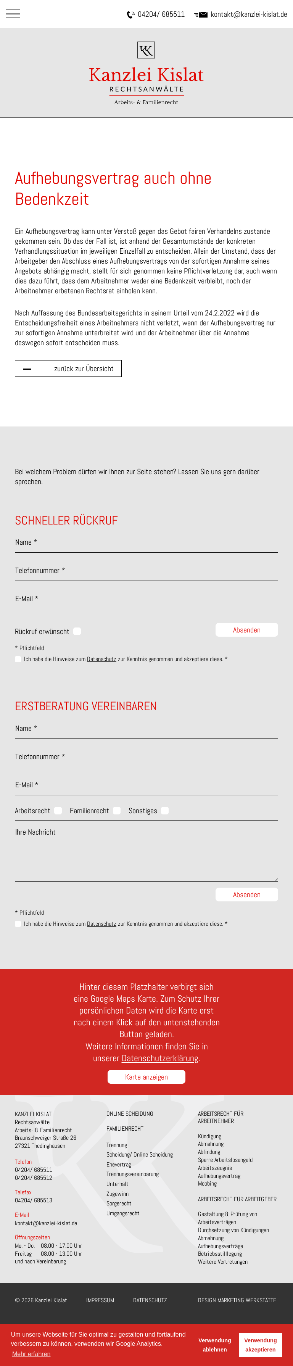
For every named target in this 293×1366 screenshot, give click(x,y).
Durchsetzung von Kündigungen (233, 1230)
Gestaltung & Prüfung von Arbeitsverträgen (227, 1218)
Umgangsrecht (123, 1213)
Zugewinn (117, 1194)
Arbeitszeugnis (215, 1168)
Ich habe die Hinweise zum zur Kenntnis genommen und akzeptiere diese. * (126, 659)
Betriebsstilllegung (220, 1254)
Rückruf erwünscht (42, 631)
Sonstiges (143, 811)
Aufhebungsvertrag (219, 1176)
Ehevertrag (118, 1164)
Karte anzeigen (146, 1077)
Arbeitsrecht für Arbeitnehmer (220, 1117)
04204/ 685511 (156, 14)
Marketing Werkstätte (246, 1300)
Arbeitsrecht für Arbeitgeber (237, 1199)
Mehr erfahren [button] (31, 1354)
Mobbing (207, 1183)
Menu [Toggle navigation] (13, 13)
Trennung (116, 1145)
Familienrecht (89, 811)
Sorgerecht (119, 1203)
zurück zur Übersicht (84, 368)
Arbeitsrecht (32, 811)
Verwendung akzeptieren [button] (260, 1345)
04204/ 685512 (33, 1178)
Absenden (247, 630)
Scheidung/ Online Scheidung (139, 1154)
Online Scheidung (129, 1114)
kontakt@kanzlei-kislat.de (240, 14)
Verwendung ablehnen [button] (214, 1345)
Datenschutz (101, 659)
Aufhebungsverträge (220, 1246)
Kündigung (209, 1136)
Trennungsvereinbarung (132, 1174)
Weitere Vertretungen (223, 1262)
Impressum (100, 1300)
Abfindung (209, 1152)
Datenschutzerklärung (160, 1058)
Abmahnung (211, 1144)
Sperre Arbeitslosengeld (225, 1160)
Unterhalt (117, 1184)
